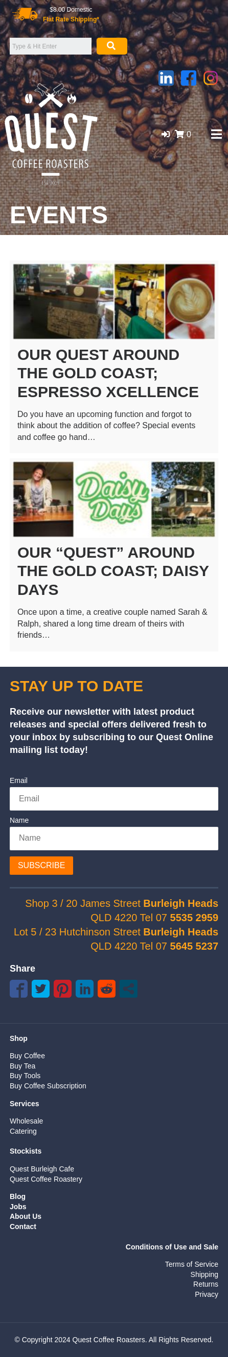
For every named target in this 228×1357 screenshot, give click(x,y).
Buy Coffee (27, 1056)
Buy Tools (25, 1076)
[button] (166, 134)
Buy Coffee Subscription (48, 1086)
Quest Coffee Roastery (46, 1179)
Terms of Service (191, 1264)
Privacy (206, 1294)
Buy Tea (22, 1066)
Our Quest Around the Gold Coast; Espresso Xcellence (108, 373)
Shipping (205, 1274)
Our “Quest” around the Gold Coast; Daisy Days (113, 571)
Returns (205, 1284)
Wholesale (26, 1121)
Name (19, 820)
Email (19, 780)
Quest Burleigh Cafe (42, 1169)
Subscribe (41, 865)
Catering (23, 1131)
